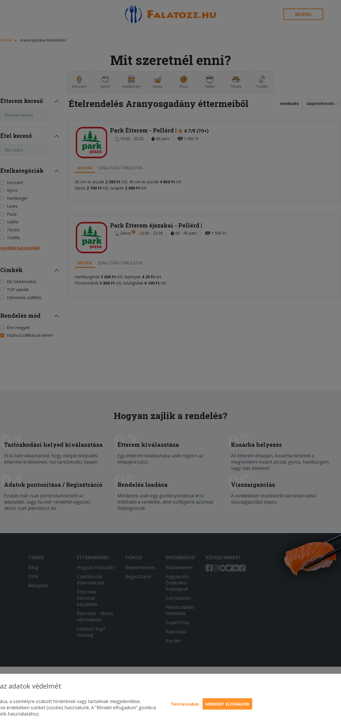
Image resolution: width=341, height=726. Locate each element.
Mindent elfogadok (227, 704)
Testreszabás (185, 704)
